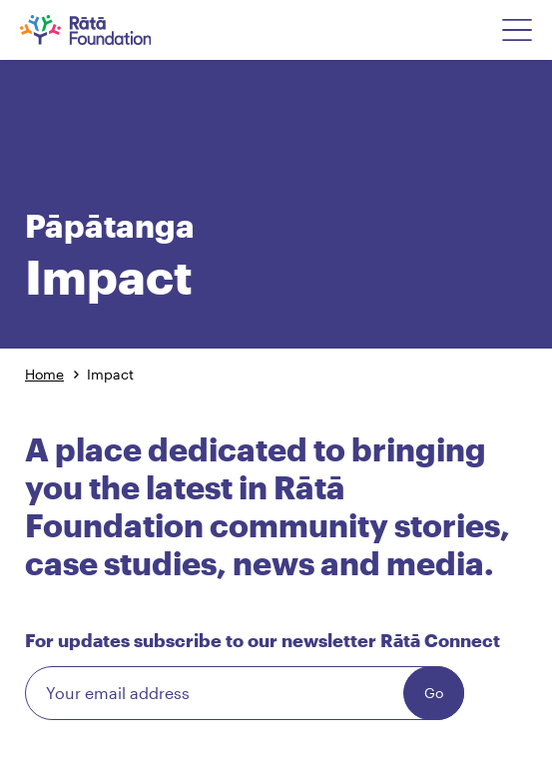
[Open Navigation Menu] (517, 30)
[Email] (244, 693)
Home (44, 374)
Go (433, 692)
